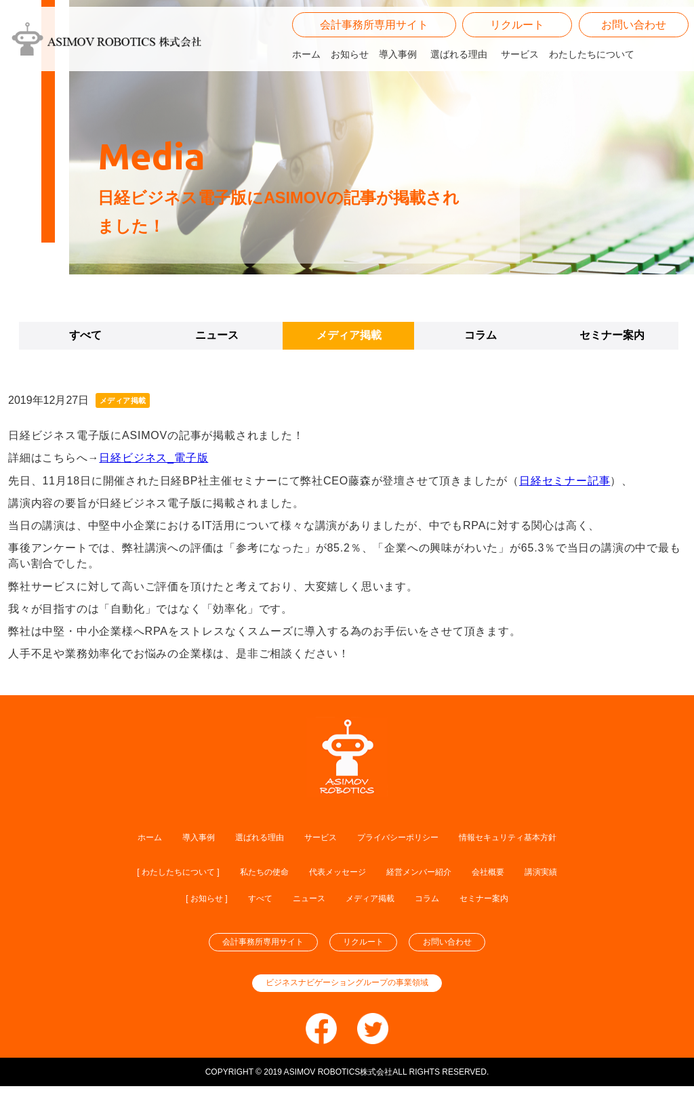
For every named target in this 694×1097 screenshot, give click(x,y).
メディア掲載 (349, 335)
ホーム (306, 90)
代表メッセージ (337, 873)
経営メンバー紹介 (439, 873)
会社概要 (524, 873)
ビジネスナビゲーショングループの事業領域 (347, 993)
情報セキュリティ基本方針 (544, 837)
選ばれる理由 (458, 90)
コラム (480, 335)
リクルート (517, 60)
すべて (85, 335)
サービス (520, 90)
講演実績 (588, 873)
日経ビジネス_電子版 (153, 457)
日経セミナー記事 (564, 481)
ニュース (217, 335)
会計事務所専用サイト (374, 60)
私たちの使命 (246, 873)
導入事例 (398, 90)
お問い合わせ (633, 60)
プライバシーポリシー (404, 837)
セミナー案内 (612, 335)
